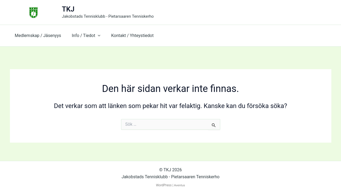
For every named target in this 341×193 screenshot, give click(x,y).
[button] (94, 35)
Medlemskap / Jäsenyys (37, 35)
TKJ (68, 9)
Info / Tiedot (83, 35)
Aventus (179, 185)
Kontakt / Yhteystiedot (127, 35)
